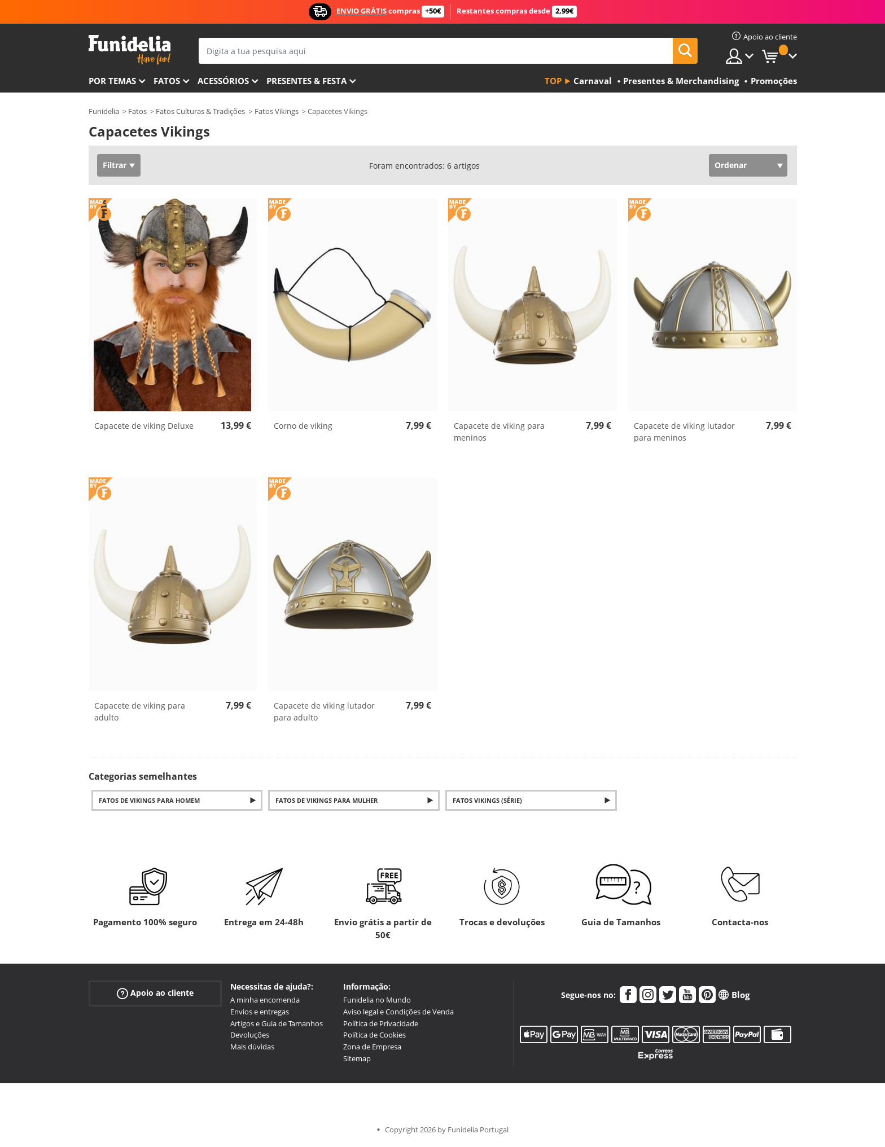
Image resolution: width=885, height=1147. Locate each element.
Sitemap (357, 1058)
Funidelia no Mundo (377, 1000)
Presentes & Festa (306, 80)
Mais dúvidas (252, 1046)
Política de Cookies (374, 1035)
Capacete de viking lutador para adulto (324, 711)
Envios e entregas (259, 1012)
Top (553, 80)
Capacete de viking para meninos (499, 431)
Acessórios (223, 80)
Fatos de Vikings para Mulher (326, 800)
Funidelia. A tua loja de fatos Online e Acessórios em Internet (129, 50)
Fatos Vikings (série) (487, 800)
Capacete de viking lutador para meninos (684, 431)
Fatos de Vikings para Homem (149, 800)
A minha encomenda (265, 1000)
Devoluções (249, 1035)
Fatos (167, 80)
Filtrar (114, 165)
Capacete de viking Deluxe (144, 425)
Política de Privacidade (380, 1023)
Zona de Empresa (372, 1046)
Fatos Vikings (277, 111)
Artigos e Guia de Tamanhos (276, 1023)
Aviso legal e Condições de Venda (398, 1012)
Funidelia (104, 111)
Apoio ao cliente (155, 993)
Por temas (112, 80)
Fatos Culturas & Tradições (200, 111)
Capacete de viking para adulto (139, 711)
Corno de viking (303, 425)
